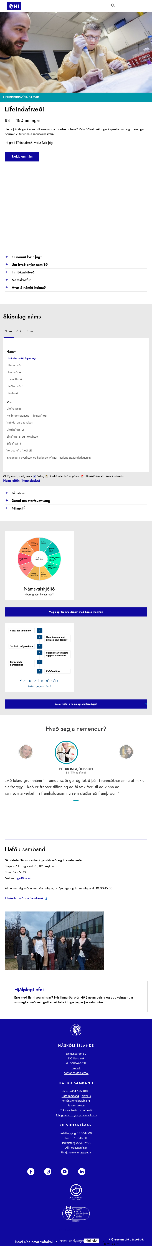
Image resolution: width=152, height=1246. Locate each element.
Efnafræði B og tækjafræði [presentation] (22, 436)
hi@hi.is (86, 1096)
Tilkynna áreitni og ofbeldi (76, 1110)
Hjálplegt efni (29, 989)
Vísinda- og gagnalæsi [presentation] (19, 422)
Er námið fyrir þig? (23, 257)
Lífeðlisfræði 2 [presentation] (15, 429)
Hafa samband (70, 1096)
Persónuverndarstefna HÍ (76, 1100)
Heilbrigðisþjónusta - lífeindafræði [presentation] (26, 415)
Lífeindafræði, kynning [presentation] (21, 358)
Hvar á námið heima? (25, 288)
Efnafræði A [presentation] (13, 372)
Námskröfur (18, 280)
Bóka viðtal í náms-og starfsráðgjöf (76, 704)
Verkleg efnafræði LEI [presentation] (19, 450)
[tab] (9, 332)
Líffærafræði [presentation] (13, 365)
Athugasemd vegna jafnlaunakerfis (76, 1115)
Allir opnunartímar (76, 1147)
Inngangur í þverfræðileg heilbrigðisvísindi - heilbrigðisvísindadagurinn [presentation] (48, 457)
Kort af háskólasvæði (76, 1073)
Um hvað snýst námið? (26, 265)
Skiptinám (16, 493)
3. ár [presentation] (29, 331)
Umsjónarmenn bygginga (76, 1152)
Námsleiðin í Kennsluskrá (21, 480)
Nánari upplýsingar (71, 1241)
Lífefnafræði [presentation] (13, 408)
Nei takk (91, 1240)
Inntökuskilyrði (20, 273)
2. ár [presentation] (19, 331)
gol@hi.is (24, 878)
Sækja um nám (22, 156)
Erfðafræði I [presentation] (13, 443)
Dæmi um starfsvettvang (27, 501)
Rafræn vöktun (76, 1105)
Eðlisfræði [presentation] (12, 393)
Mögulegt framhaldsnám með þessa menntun (76, 612)
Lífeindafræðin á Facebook (24, 898)
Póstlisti (76, 1068)
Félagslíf (15, 509)
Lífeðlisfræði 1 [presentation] (14, 386)
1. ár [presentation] (8, 331)
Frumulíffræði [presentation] (14, 379)
